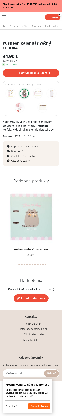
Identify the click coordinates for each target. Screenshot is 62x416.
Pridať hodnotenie (31, 298)
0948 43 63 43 (33, 324)
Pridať (51, 373)
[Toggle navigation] (4, 17)
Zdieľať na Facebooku (23, 156)
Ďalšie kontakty (31, 339)
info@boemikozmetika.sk (33, 328)
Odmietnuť (10, 406)
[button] (6, 26)
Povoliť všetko (39, 406)
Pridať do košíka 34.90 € (34, 72)
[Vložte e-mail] (31, 373)
